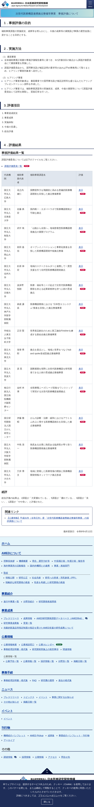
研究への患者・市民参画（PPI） (61, 577)
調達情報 (10, 757)
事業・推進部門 (61, 565)
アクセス (52, 757)
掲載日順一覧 (80, 661)
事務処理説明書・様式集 (16, 649)
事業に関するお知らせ (63, 697)
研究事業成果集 (11, 623)
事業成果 (7, 610)
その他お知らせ (11, 702)
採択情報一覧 (47, 661)
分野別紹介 (28, 601)
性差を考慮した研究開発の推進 (49, 582)
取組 (6, 573)
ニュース (7, 689)
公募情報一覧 (29, 661)
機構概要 (23, 561)
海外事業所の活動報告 (15, 565)
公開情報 (39, 757)
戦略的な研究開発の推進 (18, 582)
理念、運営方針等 (41, 561)
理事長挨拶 (9, 561)
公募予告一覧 (12, 661)
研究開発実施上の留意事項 (45, 649)
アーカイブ (9, 740)
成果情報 (27, 618)
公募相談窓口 (27, 644)
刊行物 (6, 727)
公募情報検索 (10, 644)
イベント (43, 697)
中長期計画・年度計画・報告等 (69, 561)
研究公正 (23, 577)
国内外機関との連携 (40, 565)
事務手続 (7, 672)
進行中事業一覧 (11, 601)
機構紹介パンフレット (15, 735)
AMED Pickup (36, 735)
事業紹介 (7, 593)
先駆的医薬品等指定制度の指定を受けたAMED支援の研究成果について (38, 627)
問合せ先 (65, 757)
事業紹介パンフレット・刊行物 (74, 735)
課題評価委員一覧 (16, 166)
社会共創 (36, 577)
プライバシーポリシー (49, 795)
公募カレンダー (50, 644)
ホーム (6, 543)
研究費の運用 (47, 680)
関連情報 (67, 649)
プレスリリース (11, 618)
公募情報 (7, 636)
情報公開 (10, 577)
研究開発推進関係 (47, 601)
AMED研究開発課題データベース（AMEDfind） (62, 618)
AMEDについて (11, 553)
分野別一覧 (63, 661)
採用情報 (26, 757)
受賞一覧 (27, 623)
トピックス (28, 697)
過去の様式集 (65, 680)
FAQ (34, 680)
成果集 (51, 735)
